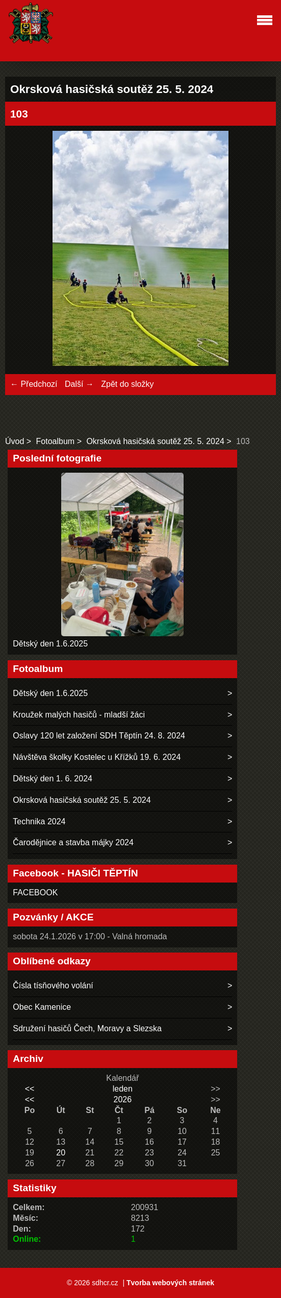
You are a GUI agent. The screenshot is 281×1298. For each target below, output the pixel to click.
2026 (122, 1099)
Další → (79, 384)
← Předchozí (33, 384)
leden (123, 1088)
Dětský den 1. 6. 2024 (52, 778)
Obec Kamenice (42, 1007)
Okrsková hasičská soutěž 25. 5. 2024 (155, 441)
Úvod (14, 441)
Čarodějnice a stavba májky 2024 (73, 842)
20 (60, 1152)
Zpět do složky (127, 384)
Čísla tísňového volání (53, 985)
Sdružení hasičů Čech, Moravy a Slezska (87, 1028)
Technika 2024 (39, 821)
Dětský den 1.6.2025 (50, 643)
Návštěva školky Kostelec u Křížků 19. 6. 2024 (97, 757)
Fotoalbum (55, 441)
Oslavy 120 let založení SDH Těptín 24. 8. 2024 (99, 735)
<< (30, 1088)
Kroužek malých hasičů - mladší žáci (79, 714)
